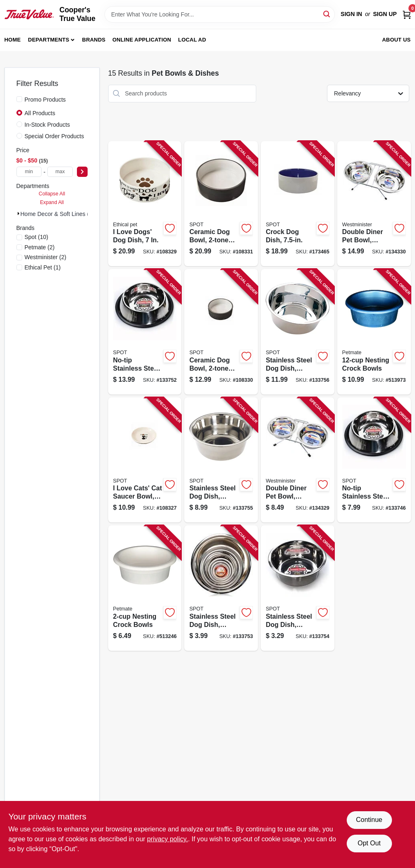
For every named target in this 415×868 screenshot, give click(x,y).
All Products (40, 113)
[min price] (29, 172)
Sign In (351, 14)
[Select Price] (82, 172)
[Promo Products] (19, 99)
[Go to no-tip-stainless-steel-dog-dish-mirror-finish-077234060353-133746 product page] (374, 460)
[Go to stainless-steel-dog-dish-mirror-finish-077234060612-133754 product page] (297, 588)
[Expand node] (18, 213)
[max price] (59, 172)
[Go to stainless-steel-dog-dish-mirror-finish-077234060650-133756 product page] (297, 332)
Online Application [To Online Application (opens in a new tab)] (141, 40)
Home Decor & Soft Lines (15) (59, 214)
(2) (40, 247)
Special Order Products (54, 136)
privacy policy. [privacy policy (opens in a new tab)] (167, 839)
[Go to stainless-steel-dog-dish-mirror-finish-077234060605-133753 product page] (221, 588)
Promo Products (45, 99)
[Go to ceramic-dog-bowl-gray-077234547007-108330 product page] (221, 332)
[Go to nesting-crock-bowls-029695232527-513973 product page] (374, 332)
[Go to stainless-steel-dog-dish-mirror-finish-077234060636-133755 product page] (221, 460)
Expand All (52, 202)
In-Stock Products (47, 125)
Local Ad (192, 40)
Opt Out (368, 843)
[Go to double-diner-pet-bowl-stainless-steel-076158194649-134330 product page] (374, 204)
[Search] (327, 14)
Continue (369, 819)
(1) (43, 267)
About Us (396, 40)
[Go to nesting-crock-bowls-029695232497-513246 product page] (145, 588)
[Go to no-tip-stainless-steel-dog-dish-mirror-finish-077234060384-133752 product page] (145, 332)
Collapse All (52, 194)
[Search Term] (219, 14)
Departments (48, 40)
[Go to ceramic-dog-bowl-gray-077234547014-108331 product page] (221, 204)
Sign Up (385, 14)
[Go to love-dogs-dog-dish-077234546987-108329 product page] (145, 204)
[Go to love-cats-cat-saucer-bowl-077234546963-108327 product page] (145, 460)
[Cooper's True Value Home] (29, 14)
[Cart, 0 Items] (407, 14)
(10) (37, 237)
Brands (94, 40)
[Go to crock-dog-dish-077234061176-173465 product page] (297, 204)
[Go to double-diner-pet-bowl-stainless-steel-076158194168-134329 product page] (297, 460)
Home (13, 40)
